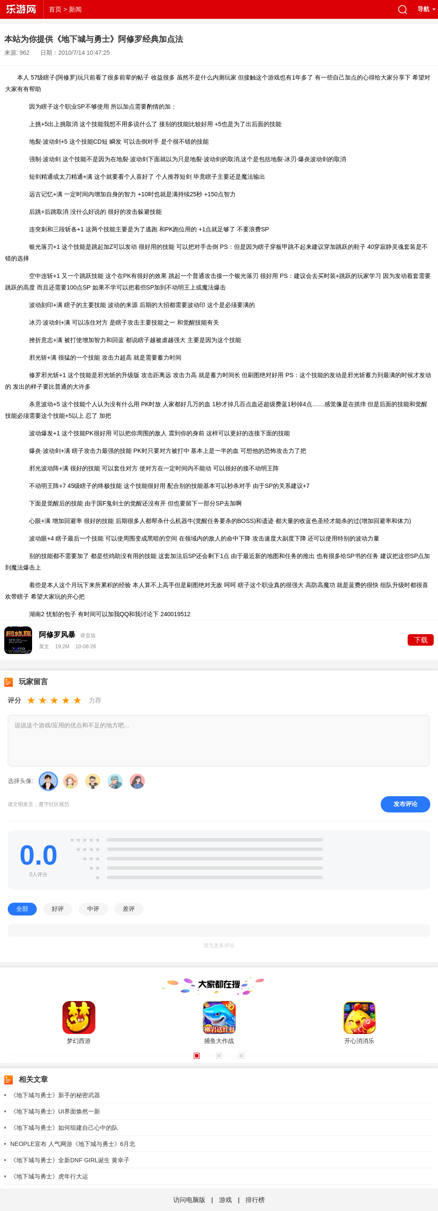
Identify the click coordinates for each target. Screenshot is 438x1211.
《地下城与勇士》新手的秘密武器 (55, 1095)
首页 (55, 9)
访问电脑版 (190, 1199)
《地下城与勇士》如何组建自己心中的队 (64, 1127)
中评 (93, 908)
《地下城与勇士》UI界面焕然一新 (55, 1111)
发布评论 (405, 803)
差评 (129, 908)
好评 (58, 908)
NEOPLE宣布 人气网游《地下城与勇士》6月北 (72, 1143)
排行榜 (255, 1199)
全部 (22, 908)
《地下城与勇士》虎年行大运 (49, 1176)
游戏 (225, 1199)
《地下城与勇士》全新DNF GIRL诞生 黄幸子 (70, 1160)
